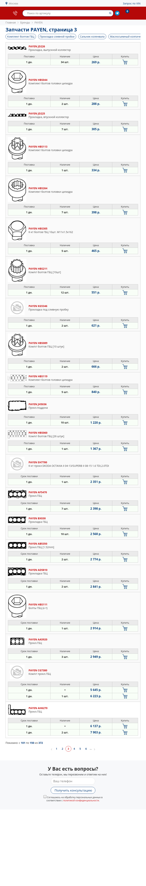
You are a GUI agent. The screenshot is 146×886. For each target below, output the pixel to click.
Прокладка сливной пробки (57, 36)
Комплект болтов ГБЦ (20, 36)
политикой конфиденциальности (81, 800)
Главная (11, 22)
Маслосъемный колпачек (126, 36)
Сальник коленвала (92, 36)
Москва (13, 3)
